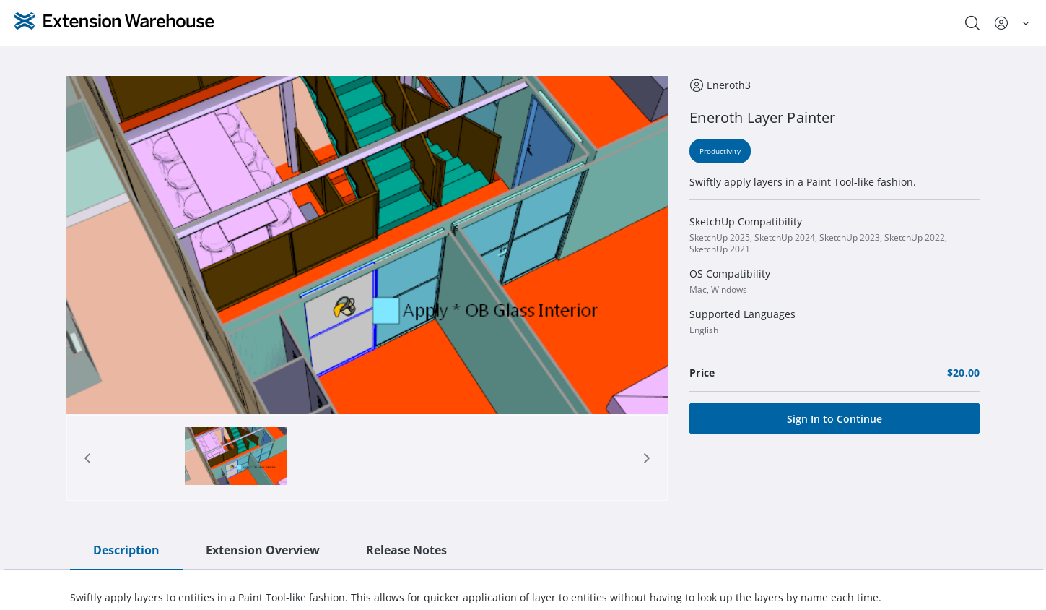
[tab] (236, 458)
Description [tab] (126, 550)
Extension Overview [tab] (263, 550)
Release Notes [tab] (406, 550)
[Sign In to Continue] (834, 418)
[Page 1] (236, 458)
